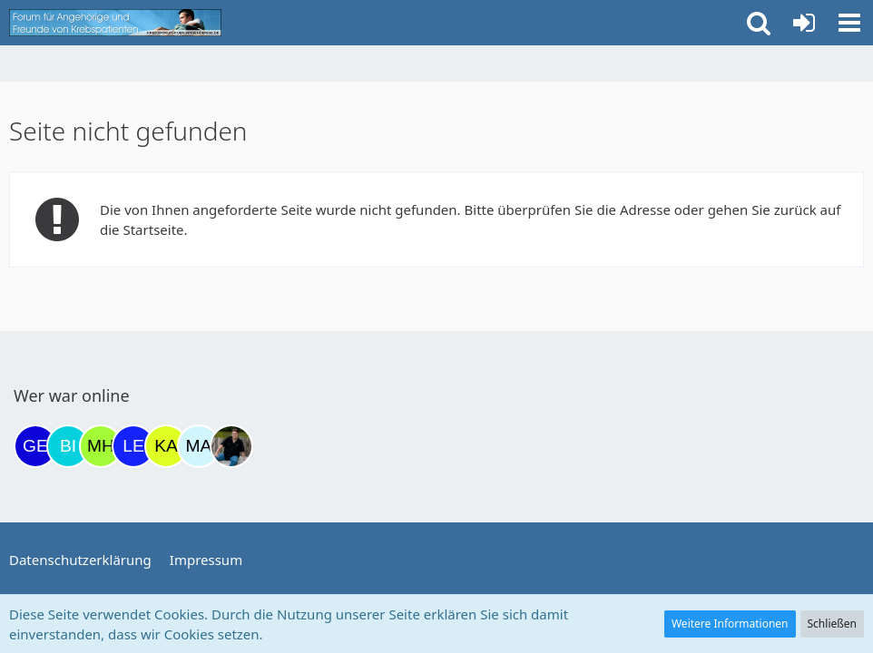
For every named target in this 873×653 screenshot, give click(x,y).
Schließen (832, 623)
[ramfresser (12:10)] (231, 446)
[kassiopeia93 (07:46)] (166, 446)
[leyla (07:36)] (133, 446)
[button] (849, 23)
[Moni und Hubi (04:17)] (101, 446)
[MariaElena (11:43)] (199, 446)
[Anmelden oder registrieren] (804, 23)
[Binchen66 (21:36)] (68, 446)
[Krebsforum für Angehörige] (115, 23)
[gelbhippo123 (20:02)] (35, 446)
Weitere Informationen (730, 623)
